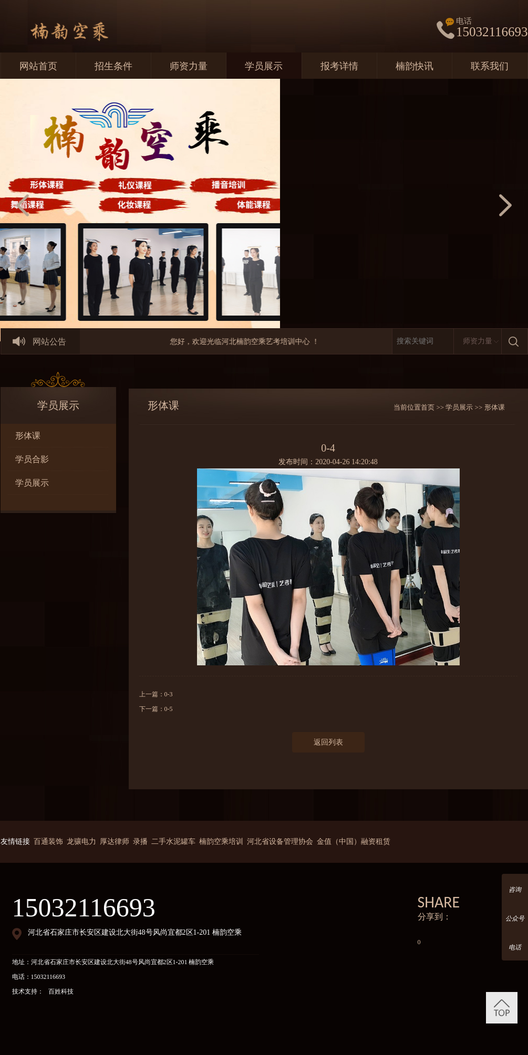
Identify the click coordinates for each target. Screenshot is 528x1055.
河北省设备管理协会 (280, 841)
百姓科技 (61, 991)
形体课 (27, 435)
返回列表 (328, 742)
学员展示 (264, 66)
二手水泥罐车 (173, 841)
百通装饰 (48, 841)
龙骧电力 (81, 841)
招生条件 (113, 66)
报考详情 (339, 66)
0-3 (168, 694)
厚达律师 (114, 841)
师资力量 (189, 66)
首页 (427, 407)
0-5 (168, 709)
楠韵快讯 (414, 66)
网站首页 (38, 66)
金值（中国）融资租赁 (353, 841)
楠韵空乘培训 (221, 841)
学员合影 (32, 459)
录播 (140, 841)
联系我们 (490, 66)
